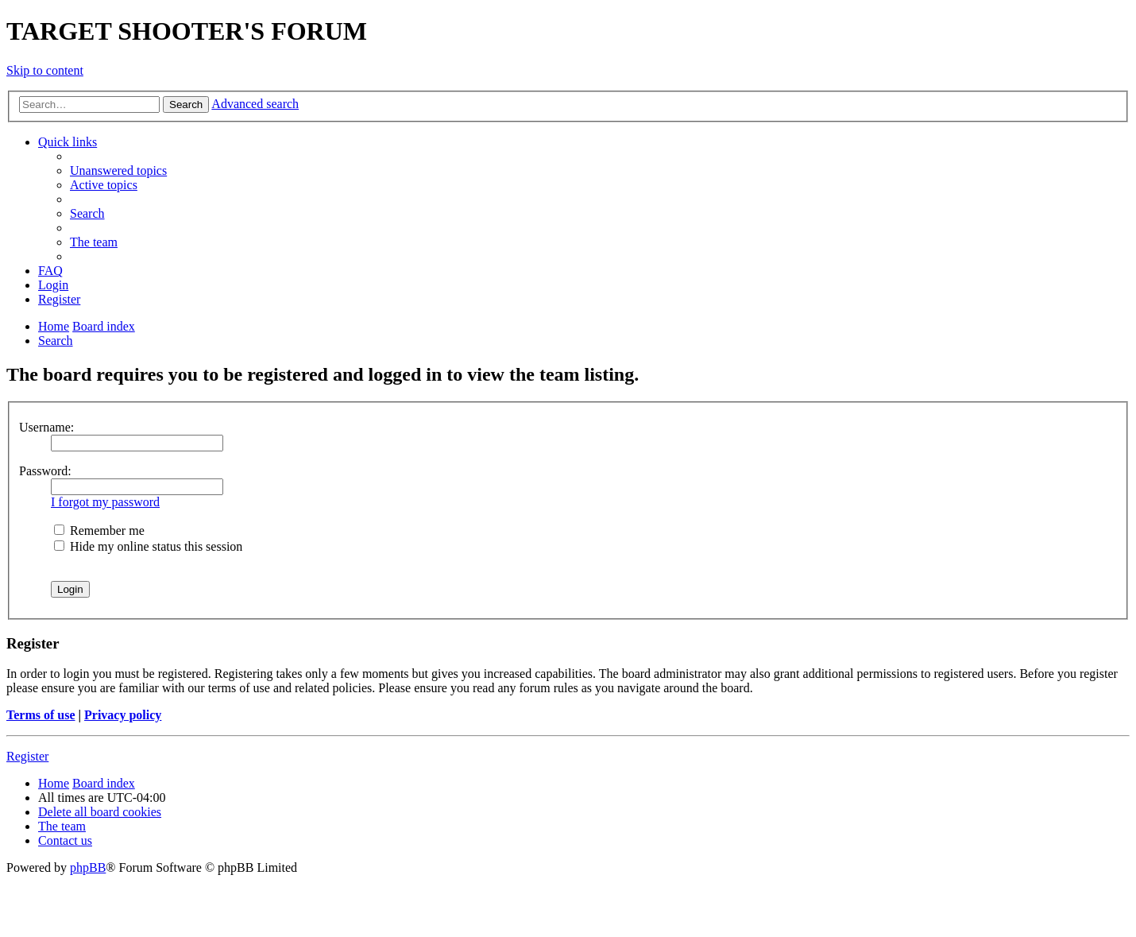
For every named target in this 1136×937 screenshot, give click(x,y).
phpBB (88, 867)
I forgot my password (105, 502)
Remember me (99, 530)
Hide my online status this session (148, 546)
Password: (45, 471)
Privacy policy (122, 715)
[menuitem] (118, 170)
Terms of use (40, 715)
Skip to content (44, 70)
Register (27, 756)
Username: (46, 427)
